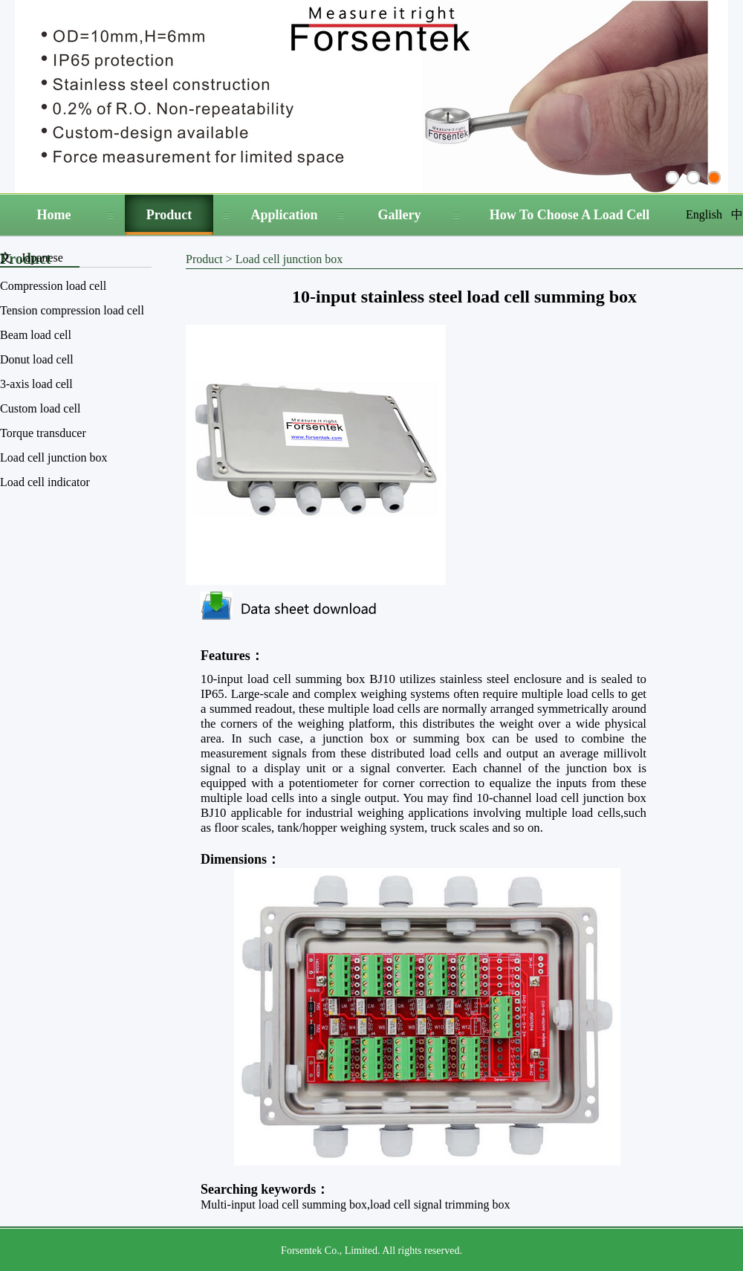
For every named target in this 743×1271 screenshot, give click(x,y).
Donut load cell (37, 359)
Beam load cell (35, 335)
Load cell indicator (45, 482)
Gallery (399, 214)
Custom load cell (40, 408)
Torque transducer (43, 433)
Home (54, 214)
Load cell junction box (53, 457)
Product (169, 214)
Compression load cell (53, 285)
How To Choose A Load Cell (570, 214)
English (704, 214)
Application (283, 214)
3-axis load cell (36, 384)
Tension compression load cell (72, 310)
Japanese (42, 257)
